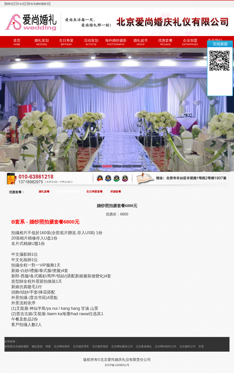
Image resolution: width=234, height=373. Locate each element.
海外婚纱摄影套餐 (68, 191)
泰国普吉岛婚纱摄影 (16, 346)
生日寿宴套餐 (94, 191)
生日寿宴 (66, 40)
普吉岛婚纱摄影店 (38, 3)
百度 (201, 346)
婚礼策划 (41, 40)
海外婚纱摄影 (116, 40)
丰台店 (21, 3)
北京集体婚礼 (144, 346)
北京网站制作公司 (165, 346)
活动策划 (91, 40)
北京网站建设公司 (122, 346)
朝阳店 (9, 3)
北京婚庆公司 (187, 346)
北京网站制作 (62, 346)
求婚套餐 (115, 191)
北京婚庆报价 (100, 346)
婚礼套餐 (44, 191)
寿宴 (48, 346)
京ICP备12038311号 (117, 365)
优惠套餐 (165, 40)
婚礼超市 (140, 40)
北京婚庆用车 (81, 346)
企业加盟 (190, 40)
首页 (16, 40)
